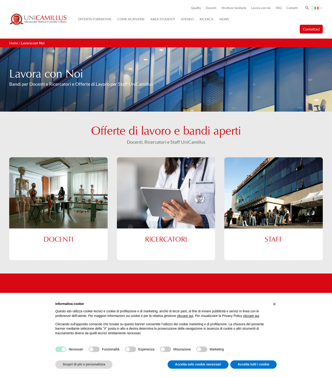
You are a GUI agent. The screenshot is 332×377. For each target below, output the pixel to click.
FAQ (279, 7)
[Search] (306, 8)
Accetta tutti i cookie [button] (253, 364)
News (224, 19)
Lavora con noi (260, 7)
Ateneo (187, 19)
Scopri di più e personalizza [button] (84, 364)
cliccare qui (185, 316)
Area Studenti (162, 19)
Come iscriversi (130, 19)
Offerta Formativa (94, 19)
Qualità (196, 7)
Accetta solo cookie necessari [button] (198, 364)
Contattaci (311, 29)
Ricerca (206, 19)
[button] (274, 304)
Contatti (292, 7)
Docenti (211, 7)
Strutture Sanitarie (234, 7)
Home (13, 43)
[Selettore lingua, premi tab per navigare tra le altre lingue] (318, 8)
